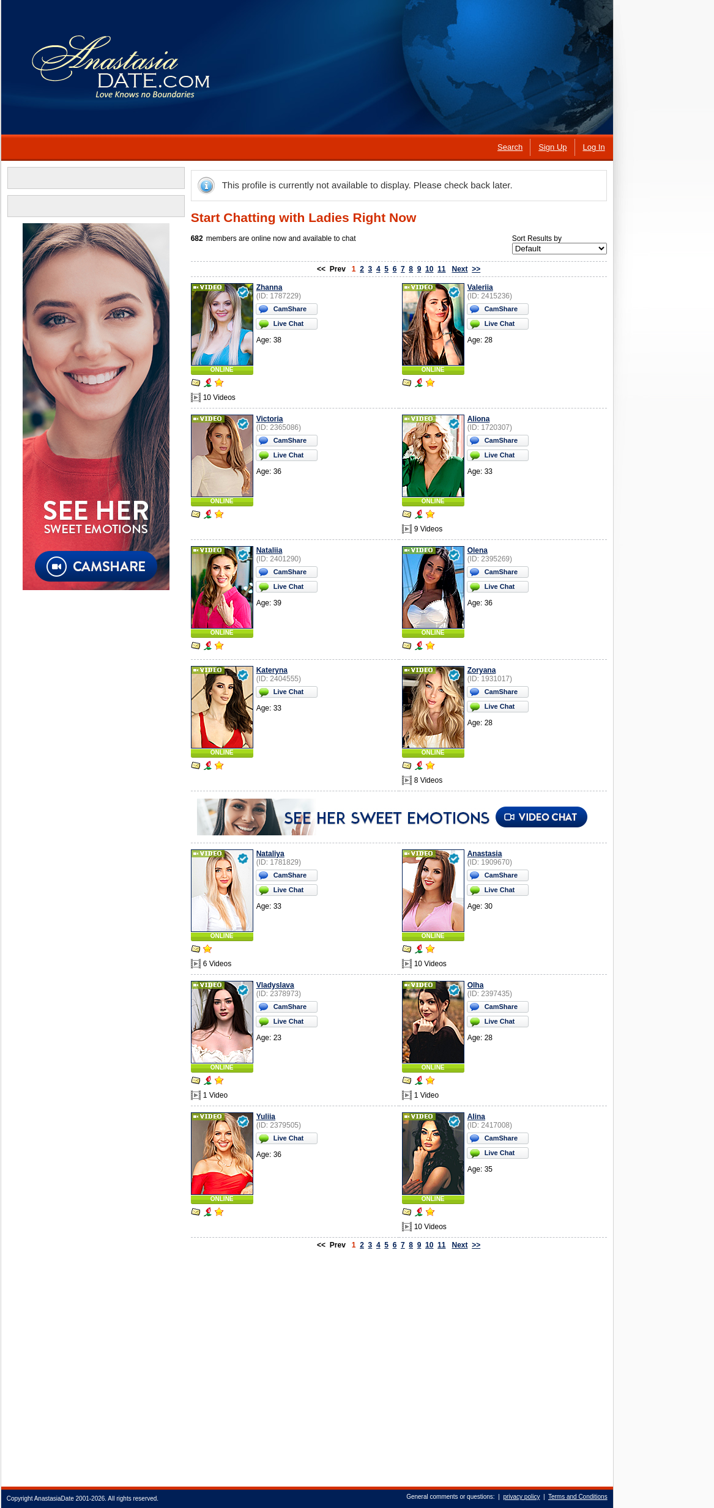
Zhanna (269, 287)
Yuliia (265, 1116)
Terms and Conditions (577, 1496)
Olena (477, 550)
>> (476, 269)
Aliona (478, 419)
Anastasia (484, 853)
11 (441, 269)
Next (459, 269)
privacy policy (521, 1496)
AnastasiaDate (53, 1498)
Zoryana (481, 670)
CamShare (289, 308)
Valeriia (480, 287)
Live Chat (288, 323)
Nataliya (270, 853)
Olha (475, 985)
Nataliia (269, 550)
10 (429, 269)
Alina (476, 1116)
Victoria (269, 419)
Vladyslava (275, 985)
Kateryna (271, 670)
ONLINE (221, 369)
